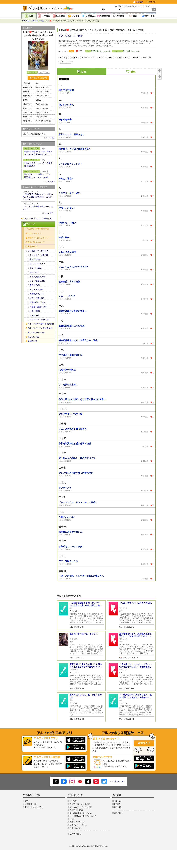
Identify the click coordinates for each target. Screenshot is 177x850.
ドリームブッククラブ (34, 807)
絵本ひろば (144, 743)
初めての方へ (75, 834)
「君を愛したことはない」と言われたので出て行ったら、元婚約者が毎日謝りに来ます (135, 666)
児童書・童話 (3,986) (38, 307)
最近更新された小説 (36, 332)
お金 (101, 57)
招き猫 (74, 57)
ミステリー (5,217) (37, 264)
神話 (127, 57)
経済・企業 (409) (37, 298)
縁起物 (136, 57)
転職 (119, 57)
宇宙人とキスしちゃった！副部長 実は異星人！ (38, 164)
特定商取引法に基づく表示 (81, 813)
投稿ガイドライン (77, 822)
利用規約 (73, 801)
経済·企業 (147, 57)
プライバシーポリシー (79, 825)
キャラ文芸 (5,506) (37, 276)
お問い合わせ (75, 828)
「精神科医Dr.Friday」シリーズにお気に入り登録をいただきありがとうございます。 (38, 195)
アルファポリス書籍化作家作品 (41, 324)
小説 (27, 21)
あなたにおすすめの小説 (38, 229)
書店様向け (119, 813)
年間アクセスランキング (38, 238)
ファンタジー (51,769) (39, 255)
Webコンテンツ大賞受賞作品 (40, 328)
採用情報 (118, 807)
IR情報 (117, 804)
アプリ (27, 801)
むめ (61, 36)
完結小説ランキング (36, 242)
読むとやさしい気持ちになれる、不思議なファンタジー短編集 (38, 175)
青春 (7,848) (35, 285)
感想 (133, 71)
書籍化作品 (32, 246)
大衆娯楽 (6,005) (37, 294)
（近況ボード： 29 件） (74, 36)
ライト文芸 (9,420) (37, 281)
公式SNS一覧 (118, 781)
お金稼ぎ (63, 57)
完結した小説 (33, 337)
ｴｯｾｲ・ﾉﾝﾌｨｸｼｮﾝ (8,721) (39, 320)
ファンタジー (117, 51)
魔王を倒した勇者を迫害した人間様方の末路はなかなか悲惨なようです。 (86, 666)
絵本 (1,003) (35, 311)
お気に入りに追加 (38, 78)
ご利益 (110, 57)
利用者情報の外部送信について (83, 816)
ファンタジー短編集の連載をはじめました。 (38, 206)
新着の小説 (32, 341)
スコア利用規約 (76, 810)
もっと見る (50, 138)
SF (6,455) (34, 272)
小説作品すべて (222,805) (38, 251)
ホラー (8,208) (36, 268)
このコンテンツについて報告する (37, 218)
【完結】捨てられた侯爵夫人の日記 (135, 603)
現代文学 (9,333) (37, 289)
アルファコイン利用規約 (80, 804)
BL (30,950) (34, 315)
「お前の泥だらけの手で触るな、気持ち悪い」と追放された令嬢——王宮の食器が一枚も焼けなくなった (135, 697)
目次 (83, 71)
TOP (23, 21)
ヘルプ (72, 819)
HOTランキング (34, 233)
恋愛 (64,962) (35, 259)
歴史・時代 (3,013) (37, 302)
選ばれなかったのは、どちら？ (84, 634)
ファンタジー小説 (37, 21)
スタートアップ (88, 57)
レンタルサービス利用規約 (81, 807)
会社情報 (118, 801)
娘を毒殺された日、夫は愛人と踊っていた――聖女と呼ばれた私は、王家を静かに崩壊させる (135, 636)
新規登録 (139, 2)
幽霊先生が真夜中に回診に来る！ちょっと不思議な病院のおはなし (38, 152)
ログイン (152, 2)
